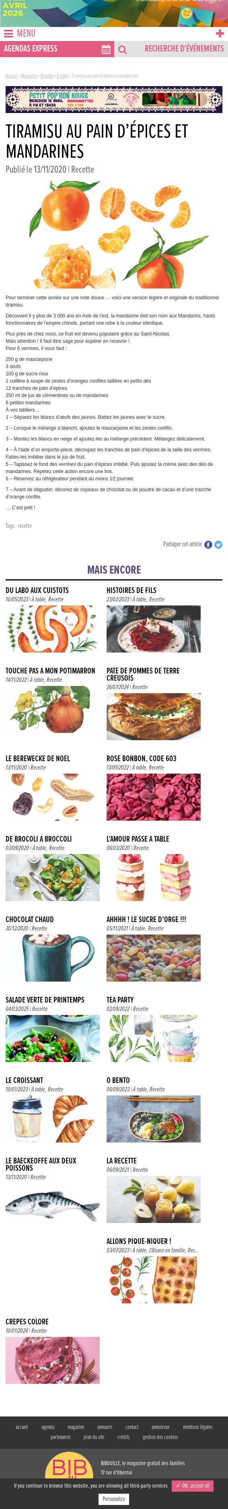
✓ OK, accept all (193, 1486)
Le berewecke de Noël (38, 758)
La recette (122, 1161)
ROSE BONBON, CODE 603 (142, 758)
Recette (47, 76)
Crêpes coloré (27, 1322)
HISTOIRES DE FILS (131, 590)
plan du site (94, 1437)
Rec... (194, 1250)
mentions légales (197, 1427)
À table (62, 76)
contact (131, 1427)
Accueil (11, 76)
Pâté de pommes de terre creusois (143, 675)
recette (25, 526)
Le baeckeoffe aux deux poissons (41, 1165)
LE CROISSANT (24, 1080)
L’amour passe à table (138, 839)
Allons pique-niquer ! (139, 1241)
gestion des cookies (160, 1437)
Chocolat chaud (30, 919)
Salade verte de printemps (45, 1000)
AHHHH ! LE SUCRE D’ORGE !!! (146, 919)
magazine (76, 1427)
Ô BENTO (118, 1080)
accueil (22, 1427)
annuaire (104, 1427)
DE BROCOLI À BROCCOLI (39, 839)
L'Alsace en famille (167, 1250)
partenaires (60, 1437)
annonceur (161, 1427)
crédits (123, 1437)
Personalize (114, 1499)
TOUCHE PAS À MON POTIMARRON (50, 671)
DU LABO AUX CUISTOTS (37, 590)
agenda (47, 1427)
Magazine (29, 76)
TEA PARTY (120, 1000)
